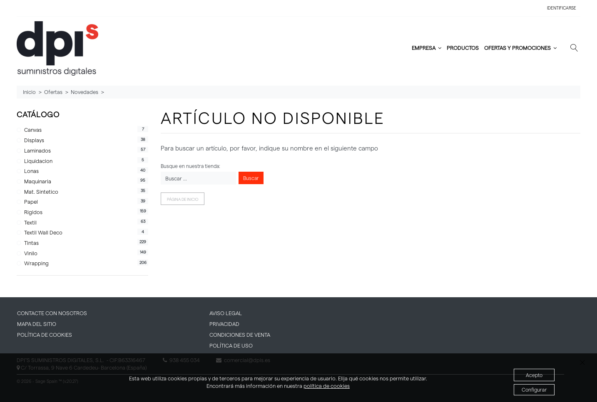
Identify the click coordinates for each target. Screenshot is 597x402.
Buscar (251, 178)
